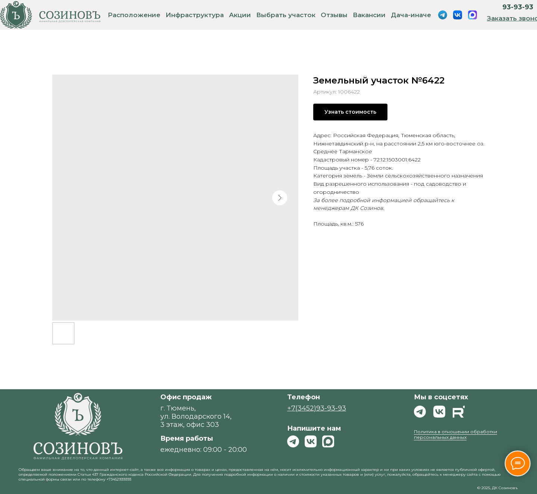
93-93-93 (517, 7)
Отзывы (334, 15)
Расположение (134, 15)
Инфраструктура (195, 15)
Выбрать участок (285, 15)
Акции (240, 15)
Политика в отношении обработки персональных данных (455, 434)
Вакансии (369, 15)
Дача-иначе (411, 15)
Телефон (303, 397)
